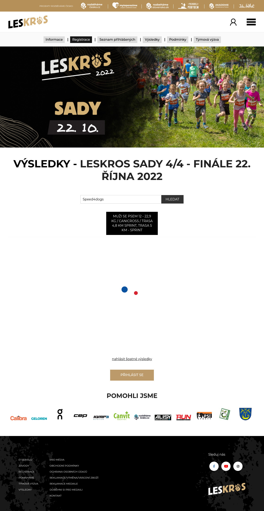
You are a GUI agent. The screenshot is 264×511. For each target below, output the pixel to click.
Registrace (81, 40)
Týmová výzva (207, 40)
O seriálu (25, 459)
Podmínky (177, 40)
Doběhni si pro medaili (66, 489)
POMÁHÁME (26, 477)
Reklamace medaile (64, 483)
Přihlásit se (131, 375)
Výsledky (152, 40)
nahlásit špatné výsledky (132, 359)
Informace (54, 40)
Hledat (172, 199)
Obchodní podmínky (64, 465)
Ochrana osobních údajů (68, 471)
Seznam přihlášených (117, 40)
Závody (24, 465)
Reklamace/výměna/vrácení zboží (74, 477)
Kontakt (55, 495)
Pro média (57, 459)
